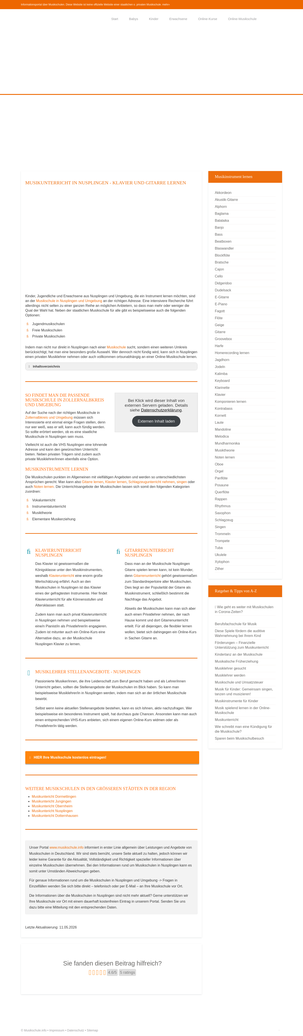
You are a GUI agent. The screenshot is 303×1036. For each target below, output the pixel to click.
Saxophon (223, 513)
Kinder (153, 19)
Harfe (219, 346)
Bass (219, 234)
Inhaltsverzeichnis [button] (43, 366)
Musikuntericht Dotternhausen (55, 816)
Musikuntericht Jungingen (51, 801)
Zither (219, 569)
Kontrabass (223, 408)
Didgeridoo (223, 283)
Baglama (222, 213)
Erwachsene (178, 19)
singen (182, 482)
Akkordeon (223, 193)
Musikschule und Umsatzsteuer (239, 682)
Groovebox (223, 339)
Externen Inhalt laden (156, 421)
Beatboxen (223, 241)
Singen (220, 527)
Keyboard (222, 381)
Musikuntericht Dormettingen (54, 796)
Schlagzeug (224, 520)
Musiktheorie (225, 450)
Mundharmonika (227, 443)
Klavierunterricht (61, 576)
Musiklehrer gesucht (230, 668)
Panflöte (221, 478)
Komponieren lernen (230, 401)
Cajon (219, 269)
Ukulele (220, 555)
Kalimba (221, 374)
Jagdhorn (222, 360)
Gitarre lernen (92, 482)
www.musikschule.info (66, 847)
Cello (219, 276)
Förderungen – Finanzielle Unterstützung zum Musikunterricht (242, 645)
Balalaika (222, 220)
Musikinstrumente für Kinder (236, 701)
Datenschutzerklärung (161, 410)
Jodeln (220, 367)
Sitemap (92, 1030)
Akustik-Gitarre (226, 199)
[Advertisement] (151, 61)
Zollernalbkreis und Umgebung (49, 417)
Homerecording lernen (232, 353)
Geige (219, 325)
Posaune (222, 485)
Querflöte (222, 492)
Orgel (219, 471)
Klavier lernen (115, 482)
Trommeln (222, 534)
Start (114, 19)
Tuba (219, 548)
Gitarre (220, 332)
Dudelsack (223, 290)
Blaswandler (224, 248)
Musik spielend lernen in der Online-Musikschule (242, 710)
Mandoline (223, 429)
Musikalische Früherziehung (236, 661)
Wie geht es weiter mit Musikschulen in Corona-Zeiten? (244, 609)
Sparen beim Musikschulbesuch (239, 738)
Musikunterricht (226, 720)
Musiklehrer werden (230, 675)
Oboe (219, 464)
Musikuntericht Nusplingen (52, 811)
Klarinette (222, 388)
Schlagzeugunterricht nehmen (151, 482)
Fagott (220, 311)
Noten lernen (44, 487)
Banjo (219, 227)
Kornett (220, 415)
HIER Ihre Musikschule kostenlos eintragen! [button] (67, 757)
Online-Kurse (207, 19)
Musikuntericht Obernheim (52, 806)
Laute (219, 422)
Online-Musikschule (242, 19)
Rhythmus (223, 506)
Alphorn (221, 206)
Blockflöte (222, 255)
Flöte (219, 318)
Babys (133, 19)
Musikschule (116, 347)
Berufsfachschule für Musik (236, 624)
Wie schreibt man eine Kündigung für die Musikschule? (243, 729)
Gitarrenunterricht (147, 576)
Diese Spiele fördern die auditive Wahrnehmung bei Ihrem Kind (240, 633)
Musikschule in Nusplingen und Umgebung (69, 301)
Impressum (56, 1030)
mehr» (166, 4)
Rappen (221, 499)
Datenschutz (75, 1030)
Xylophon (222, 562)
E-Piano (221, 304)
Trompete (222, 541)
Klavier (220, 394)
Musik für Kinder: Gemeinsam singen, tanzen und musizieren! (244, 691)
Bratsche (222, 262)
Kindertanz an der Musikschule (239, 654)
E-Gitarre (222, 297)
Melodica (222, 436)
